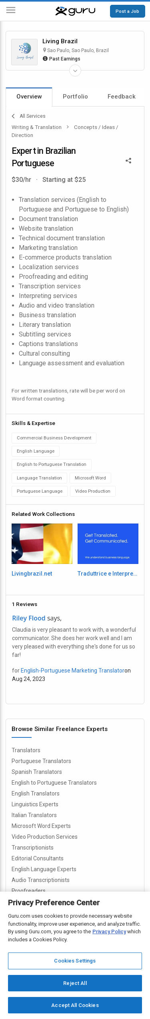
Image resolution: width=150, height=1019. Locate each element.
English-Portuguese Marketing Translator (72, 670)
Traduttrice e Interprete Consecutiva (108, 573)
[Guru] (75, 11)
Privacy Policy (109, 931)
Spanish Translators (37, 772)
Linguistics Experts (35, 804)
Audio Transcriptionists (41, 880)
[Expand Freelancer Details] (75, 70)
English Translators (36, 793)
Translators (26, 750)
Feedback (122, 96)
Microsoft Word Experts (41, 826)
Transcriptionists (33, 847)
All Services (29, 116)
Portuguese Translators (41, 761)
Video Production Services (45, 837)
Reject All (74, 983)
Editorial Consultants (38, 858)
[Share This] (128, 159)
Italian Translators (34, 815)
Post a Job (127, 11)
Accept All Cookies (74, 1005)
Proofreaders (29, 891)
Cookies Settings (75, 961)
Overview (29, 96)
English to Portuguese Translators (54, 782)
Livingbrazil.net (32, 573)
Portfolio (75, 96)
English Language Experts (44, 869)
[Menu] (11, 11)
